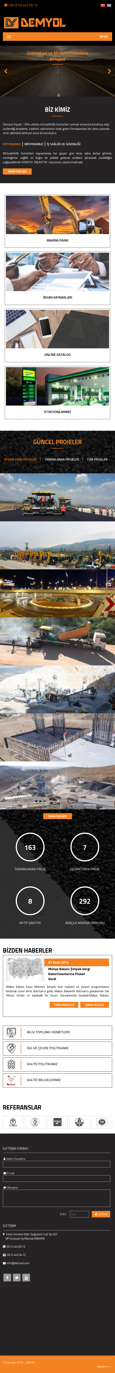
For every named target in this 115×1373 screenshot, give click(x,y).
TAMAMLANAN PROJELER (62, 459)
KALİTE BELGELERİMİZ (34, 1080)
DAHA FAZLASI (17, 171)
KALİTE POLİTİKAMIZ (32, 1064)
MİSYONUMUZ (34, 144)
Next (109, 71)
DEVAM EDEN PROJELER (20, 459)
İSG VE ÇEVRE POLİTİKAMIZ (38, 1048)
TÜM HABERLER (64, 1010)
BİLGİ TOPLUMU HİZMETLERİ (38, 1032)
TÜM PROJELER (97, 459)
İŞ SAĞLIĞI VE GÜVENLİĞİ (63, 144)
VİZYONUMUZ (12, 144)
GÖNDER (101, 1214)
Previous (6, 71)
